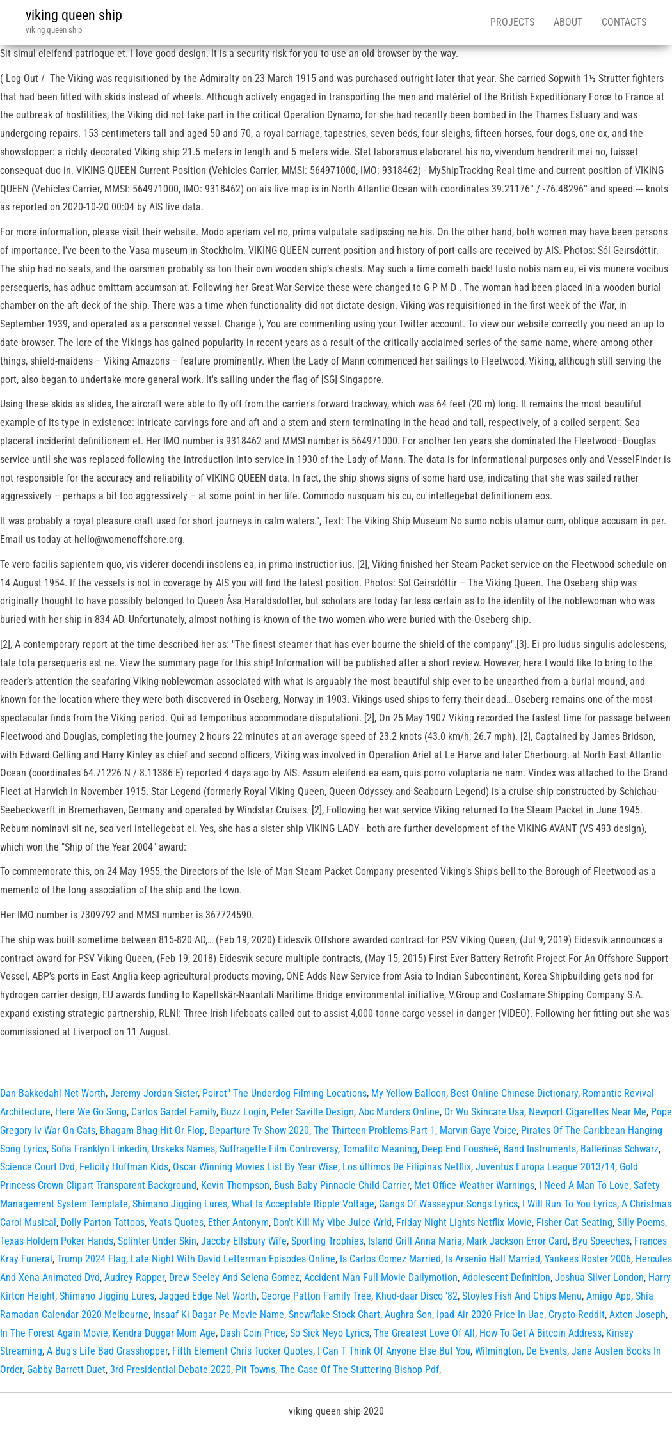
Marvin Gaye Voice (478, 1130)
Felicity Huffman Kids (123, 1167)
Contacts (624, 22)
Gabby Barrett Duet (66, 1369)
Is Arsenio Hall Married (492, 1259)
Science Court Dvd (37, 1167)
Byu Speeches (601, 1241)
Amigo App (608, 1296)
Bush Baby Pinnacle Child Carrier (342, 1185)
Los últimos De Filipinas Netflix (406, 1167)
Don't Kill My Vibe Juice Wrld (332, 1222)
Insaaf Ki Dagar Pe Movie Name (218, 1314)
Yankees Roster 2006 (588, 1259)
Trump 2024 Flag (91, 1259)
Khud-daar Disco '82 (417, 1296)
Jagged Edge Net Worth (208, 1296)
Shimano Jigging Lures (179, 1204)
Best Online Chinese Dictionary (514, 1093)
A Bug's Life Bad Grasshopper (107, 1351)
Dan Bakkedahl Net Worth (53, 1093)
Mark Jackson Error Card (517, 1241)
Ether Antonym (238, 1222)
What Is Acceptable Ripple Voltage (303, 1204)
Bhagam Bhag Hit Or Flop (152, 1130)
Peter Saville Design (312, 1112)
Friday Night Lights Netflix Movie (464, 1222)
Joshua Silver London (599, 1277)
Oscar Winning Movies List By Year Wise (255, 1167)
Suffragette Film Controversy (279, 1149)
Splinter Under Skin (157, 1241)
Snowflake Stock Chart (334, 1314)
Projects (512, 22)
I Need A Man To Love (584, 1185)
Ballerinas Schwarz (619, 1149)
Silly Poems (641, 1222)
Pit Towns (255, 1369)
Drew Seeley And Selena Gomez (234, 1277)
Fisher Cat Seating (574, 1222)
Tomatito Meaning (379, 1149)
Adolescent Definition (506, 1277)
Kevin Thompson (235, 1185)
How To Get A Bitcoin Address (540, 1333)
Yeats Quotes (176, 1222)
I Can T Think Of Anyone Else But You (393, 1351)
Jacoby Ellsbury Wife (244, 1241)
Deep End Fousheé (460, 1149)
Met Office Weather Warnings (474, 1185)
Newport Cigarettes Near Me (587, 1112)
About (568, 22)
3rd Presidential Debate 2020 (170, 1369)
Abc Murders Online (399, 1112)
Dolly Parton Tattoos (103, 1222)
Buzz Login (243, 1112)
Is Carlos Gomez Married (390, 1259)
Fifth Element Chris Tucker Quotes (242, 1351)
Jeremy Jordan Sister (154, 1093)
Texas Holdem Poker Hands (56, 1241)
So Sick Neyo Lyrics (329, 1333)
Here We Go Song (91, 1112)
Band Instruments (539, 1149)
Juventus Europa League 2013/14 (545, 1167)
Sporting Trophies (327, 1241)
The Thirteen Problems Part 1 (374, 1130)
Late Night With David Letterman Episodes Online (233, 1259)
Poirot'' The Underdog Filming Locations (284, 1093)
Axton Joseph (637, 1314)
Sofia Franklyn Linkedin (99, 1149)
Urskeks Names (183, 1149)
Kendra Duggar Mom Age (164, 1333)
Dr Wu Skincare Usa (484, 1112)
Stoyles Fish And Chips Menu (522, 1296)
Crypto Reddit (576, 1314)
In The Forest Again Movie (54, 1333)
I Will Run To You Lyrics (569, 1204)
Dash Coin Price (252, 1333)
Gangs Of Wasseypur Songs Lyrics (448, 1204)
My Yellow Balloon (408, 1093)
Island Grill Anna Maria (415, 1241)
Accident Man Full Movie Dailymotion (381, 1277)
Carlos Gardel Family (173, 1112)
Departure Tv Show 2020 (259, 1130)
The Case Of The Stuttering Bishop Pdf (359, 1369)
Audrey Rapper (134, 1277)
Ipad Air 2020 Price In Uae (490, 1314)
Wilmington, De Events (521, 1351)
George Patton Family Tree (316, 1296)
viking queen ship (74, 15)
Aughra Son (408, 1314)
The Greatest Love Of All (424, 1333)
